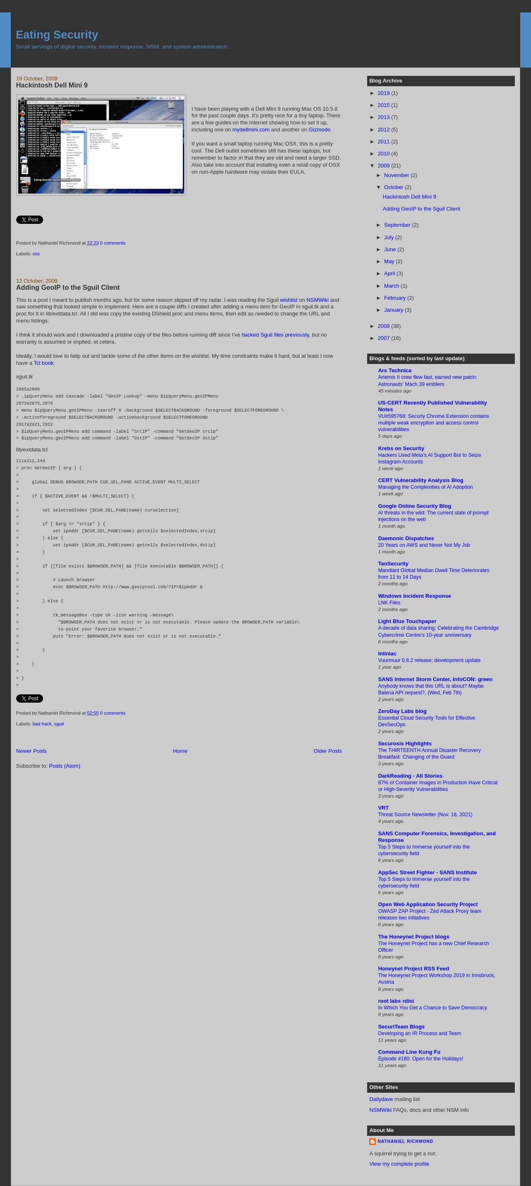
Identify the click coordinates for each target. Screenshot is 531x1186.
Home (180, 751)
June (390, 249)
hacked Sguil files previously (275, 335)
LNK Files (389, 603)
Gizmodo (319, 129)
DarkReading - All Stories (410, 776)
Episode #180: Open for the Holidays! (420, 1059)
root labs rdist (396, 1001)
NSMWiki (318, 300)
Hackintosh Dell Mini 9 (52, 85)
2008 (384, 326)
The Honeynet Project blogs (413, 937)
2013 (384, 117)
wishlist (288, 300)
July (389, 237)
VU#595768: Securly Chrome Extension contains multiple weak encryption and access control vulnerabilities (433, 422)
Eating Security (57, 34)
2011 (384, 141)
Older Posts (328, 751)
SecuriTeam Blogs (401, 1027)
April (390, 273)
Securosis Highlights (404, 743)
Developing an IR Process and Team (419, 1033)
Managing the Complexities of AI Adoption (425, 487)
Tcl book (44, 363)
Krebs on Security (401, 448)
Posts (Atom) (64, 766)
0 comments (113, 242)
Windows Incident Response (414, 596)
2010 (384, 153)
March (392, 286)
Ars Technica (395, 370)
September (398, 225)
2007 (384, 338)
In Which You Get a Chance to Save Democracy (432, 1008)
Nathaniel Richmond (405, 1141)
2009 (384, 165)
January (394, 310)
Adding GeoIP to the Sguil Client (68, 287)
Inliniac (387, 653)
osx (36, 253)
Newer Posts (31, 751)
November (397, 175)
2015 (384, 105)
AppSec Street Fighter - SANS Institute (427, 872)
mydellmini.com (251, 129)
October (394, 187)
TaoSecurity (393, 563)
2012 (384, 129)
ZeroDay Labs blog (402, 711)
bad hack (41, 723)
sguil (59, 723)
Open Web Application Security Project (428, 904)
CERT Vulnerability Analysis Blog (420, 480)
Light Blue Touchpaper (407, 621)
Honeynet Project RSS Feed (413, 968)
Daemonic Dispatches (406, 538)
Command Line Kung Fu (409, 1052)
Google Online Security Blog (414, 506)
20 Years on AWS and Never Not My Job (424, 545)
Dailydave (381, 1099)
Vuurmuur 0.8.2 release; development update (429, 660)
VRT (383, 808)
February (395, 298)
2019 (384, 93)
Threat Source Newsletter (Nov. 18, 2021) (425, 814)
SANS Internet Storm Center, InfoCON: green (435, 679)
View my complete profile (399, 1164)
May (390, 261)
